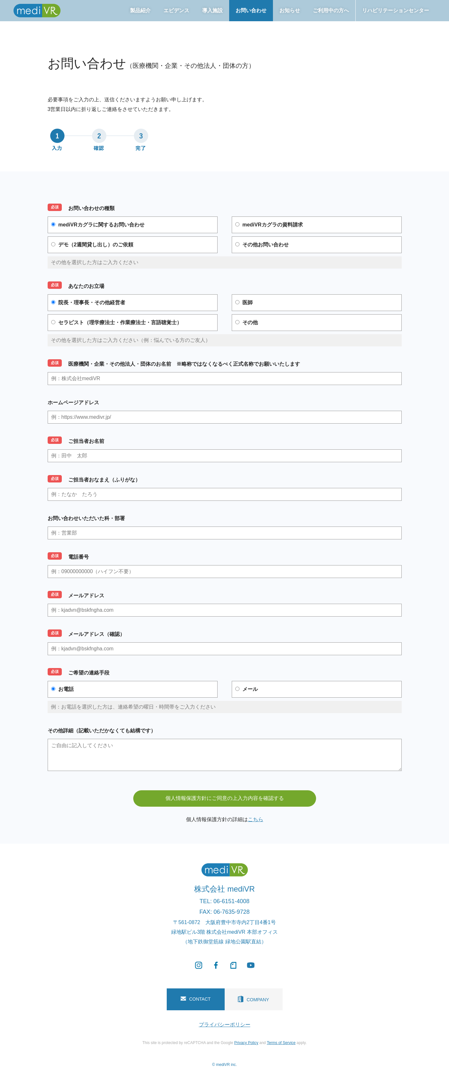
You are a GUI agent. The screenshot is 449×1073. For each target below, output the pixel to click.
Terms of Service (281, 1043)
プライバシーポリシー (224, 1024)
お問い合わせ (251, 10)
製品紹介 (140, 10)
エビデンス (176, 10)
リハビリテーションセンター (395, 10)
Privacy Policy (246, 1043)
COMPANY (253, 999)
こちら (255, 819)
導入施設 (212, 10)
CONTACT (196, 999)
